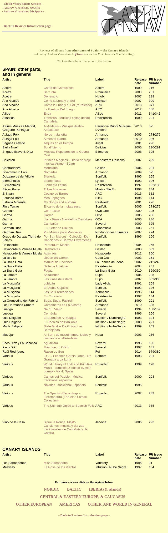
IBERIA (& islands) (105, 489)
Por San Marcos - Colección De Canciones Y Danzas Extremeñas (67, 238)
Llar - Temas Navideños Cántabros (68, 219)
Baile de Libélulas (56, 266)
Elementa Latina (55, 185)
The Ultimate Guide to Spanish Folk (69, 405)
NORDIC (52, 489)
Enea (47, 113)
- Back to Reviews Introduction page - (27, 26)
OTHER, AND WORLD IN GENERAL (120, 504)
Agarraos (50, 253)
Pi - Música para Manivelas (63, 232)
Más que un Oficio (56, 347)
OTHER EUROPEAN (34, 504)
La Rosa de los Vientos (60, 467)
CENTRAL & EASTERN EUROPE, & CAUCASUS (82, 497)
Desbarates (52, 249)
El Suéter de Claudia (58, 228)
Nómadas (50, 172)
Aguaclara (51, 343)
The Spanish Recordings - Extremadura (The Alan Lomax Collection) (65, 396)
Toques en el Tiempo (58, 143)
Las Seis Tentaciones (59, 292)
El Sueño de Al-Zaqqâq (60, 318)
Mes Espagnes (54, 198)
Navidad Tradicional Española (65, 385)
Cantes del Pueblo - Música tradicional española (63, 378)
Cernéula (50, 313)
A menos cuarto (55, 139)
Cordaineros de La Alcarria (62, 305)
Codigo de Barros (56, 193)
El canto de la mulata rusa (62, 206)
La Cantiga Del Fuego (59, 109)
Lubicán (49, 283)
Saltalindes (51, 275)
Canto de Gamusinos (58, 88)
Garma (48, 215)
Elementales (52, 181)
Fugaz (48, 270)
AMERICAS (69, 504)
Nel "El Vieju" (53, 309)
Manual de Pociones (58, 262)
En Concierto (53, 296)
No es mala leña (55, 134)
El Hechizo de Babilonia (60, 322)
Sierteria (50, 176)
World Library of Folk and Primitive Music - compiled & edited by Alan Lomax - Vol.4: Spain (68, 367)
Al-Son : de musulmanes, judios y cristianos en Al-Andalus (67, 336)
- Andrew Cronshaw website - (22, 7)
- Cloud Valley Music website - (22, 3)
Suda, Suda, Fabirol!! (58, 300)
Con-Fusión (52, 211)
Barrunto (50, 92)
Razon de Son (54, 351)
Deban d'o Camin (56, 257)
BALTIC (74, 489)
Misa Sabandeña (56, 463)
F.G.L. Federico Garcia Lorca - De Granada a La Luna (67, 357)
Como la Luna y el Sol (59, 100)
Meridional (51, 168)
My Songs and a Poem (60, 202)
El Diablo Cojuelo (56, 287)
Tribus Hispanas (55, 189)
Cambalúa (51, 223)
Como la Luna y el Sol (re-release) (68, 105)
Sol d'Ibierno (52, 147)
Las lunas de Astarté (58, 279)
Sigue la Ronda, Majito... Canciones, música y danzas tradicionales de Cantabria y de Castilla (65, 427)
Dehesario (51, 96)
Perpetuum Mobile (56, 245)
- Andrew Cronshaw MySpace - (23, 11)
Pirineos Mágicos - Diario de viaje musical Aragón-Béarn (67, 161)
